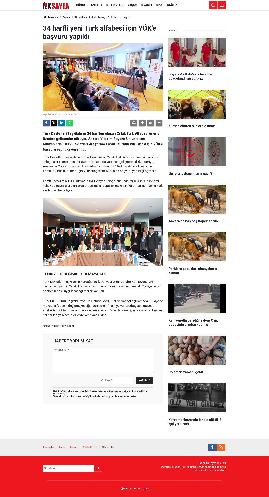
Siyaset (147, 5)
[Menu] (222, 5)
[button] (142, 123)
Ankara (96, 5)
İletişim (74, 447)
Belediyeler (115, 5)
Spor (160, 5)
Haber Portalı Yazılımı (137, 488)
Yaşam (132, 5)
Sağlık (172, 5)
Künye (62, 447)
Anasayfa (50, 17)
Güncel (81, 5)
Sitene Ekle (108, 447)
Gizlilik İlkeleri (90, 447)
